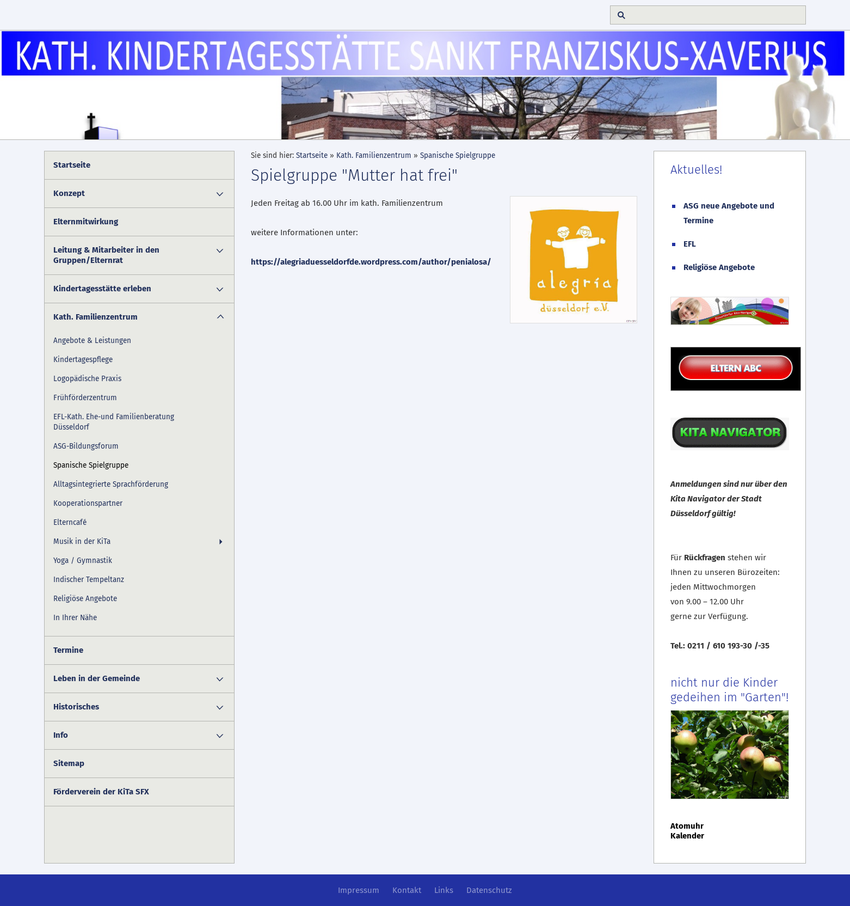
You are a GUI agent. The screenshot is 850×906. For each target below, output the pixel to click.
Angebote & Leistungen (92, 340)
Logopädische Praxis (87, 378)
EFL (689, 244)
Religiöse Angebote (85, 598)
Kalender (687, 836)
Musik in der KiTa (81, 541)
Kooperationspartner (87, 503)
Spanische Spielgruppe (90, 465)
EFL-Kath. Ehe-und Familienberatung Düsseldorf (113, 422)
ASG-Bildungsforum (86, 446)
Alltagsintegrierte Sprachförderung (110, 484)
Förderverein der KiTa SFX (101, 792)
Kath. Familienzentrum (95, 317)
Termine (68, 650)
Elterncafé (70, 522)
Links (443, 890)
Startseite (71, 165)
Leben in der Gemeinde (96, 678)
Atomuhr (687, 826)
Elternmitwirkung (85, 221)
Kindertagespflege (83, 359)
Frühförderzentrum (85, 397)
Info (60, 735)
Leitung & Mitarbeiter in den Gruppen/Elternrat (106, 255)
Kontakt (406, 890)
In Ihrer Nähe (75, 617)
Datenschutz (489, 890)
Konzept (69, 193)
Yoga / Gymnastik (82, 560)
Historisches (76, 707)
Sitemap (68, 763)
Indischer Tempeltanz (88, 579)
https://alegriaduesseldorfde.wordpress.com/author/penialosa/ (371, 262)
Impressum (358, 890)
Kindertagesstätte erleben (102, 288)
